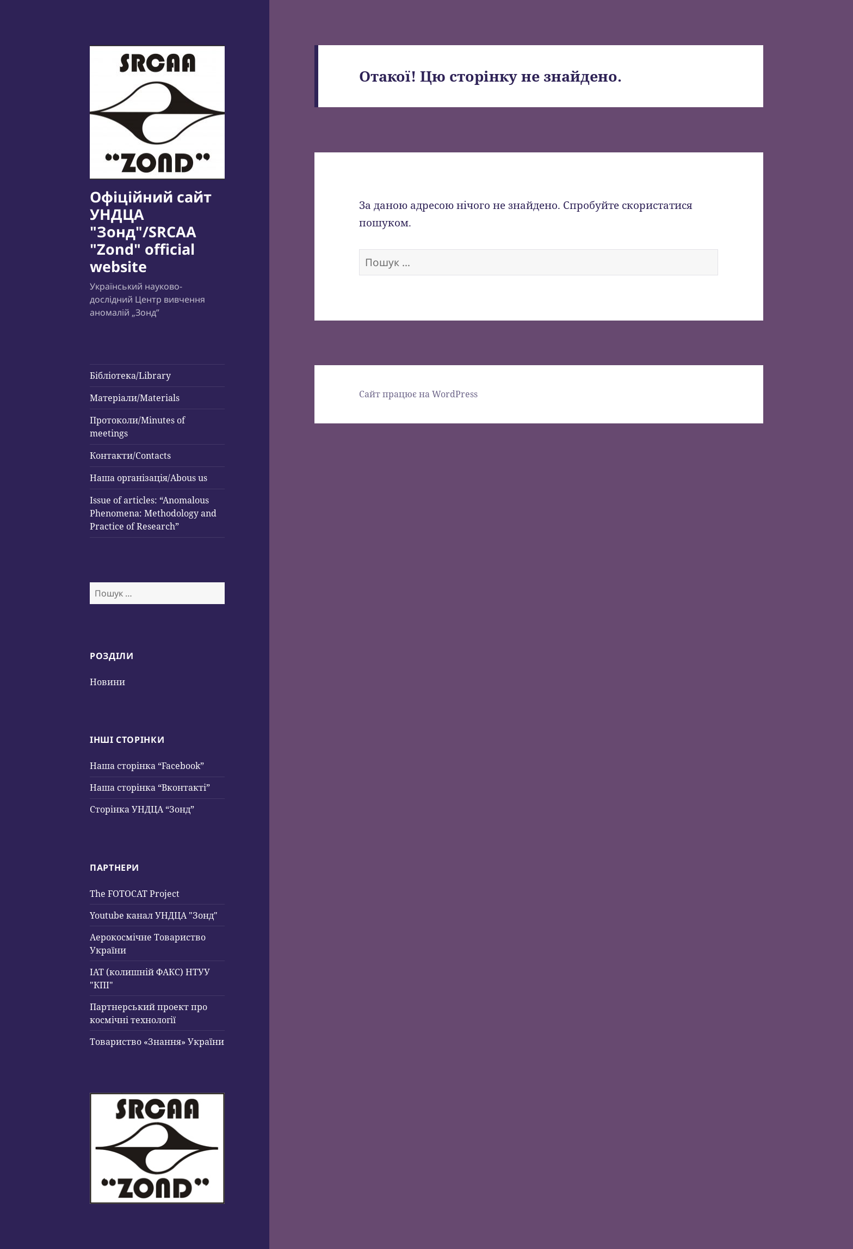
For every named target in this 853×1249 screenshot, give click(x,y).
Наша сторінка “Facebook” (147, 766)
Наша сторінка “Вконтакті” (150, 787)
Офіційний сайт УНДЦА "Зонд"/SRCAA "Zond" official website (151, 231)
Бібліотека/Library (130, 376)
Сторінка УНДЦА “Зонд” (142, 809)
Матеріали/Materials (135, 398)
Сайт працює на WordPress (418, 394)
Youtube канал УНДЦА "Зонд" (154, 915)
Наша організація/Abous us (148, 478)
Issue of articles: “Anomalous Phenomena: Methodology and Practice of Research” (153, 513)
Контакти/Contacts (130, 456)
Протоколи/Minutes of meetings (137, 426)
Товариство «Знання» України (157, 1042)
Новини (107, 682)
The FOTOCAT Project (135, 894)
